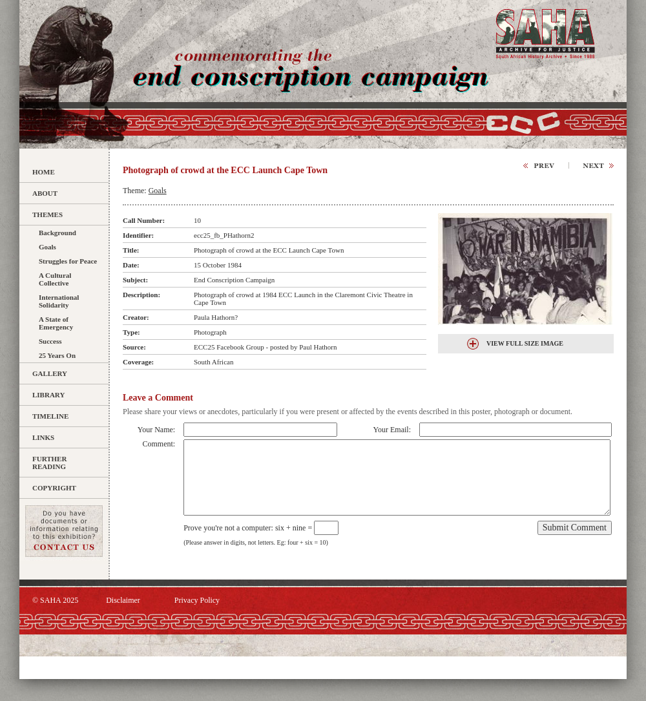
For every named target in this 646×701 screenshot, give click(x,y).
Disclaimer (123, 600)
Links (43, 437)
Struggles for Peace (68, 261)
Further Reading (49, 462)
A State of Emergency (56, 323)
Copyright (54, 488)
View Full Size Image (524, 343)
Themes (47, 214)
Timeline (50, 416)
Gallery (49, 373)
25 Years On (57, 355)
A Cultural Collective (55, 279)
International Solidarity (59, 301)
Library (48, 395)
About (44, 193)
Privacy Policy (197, 600)
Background (57, 232)
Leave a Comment (158, 398)
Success (50, 341)
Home (43, 172)
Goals (47, 247)
